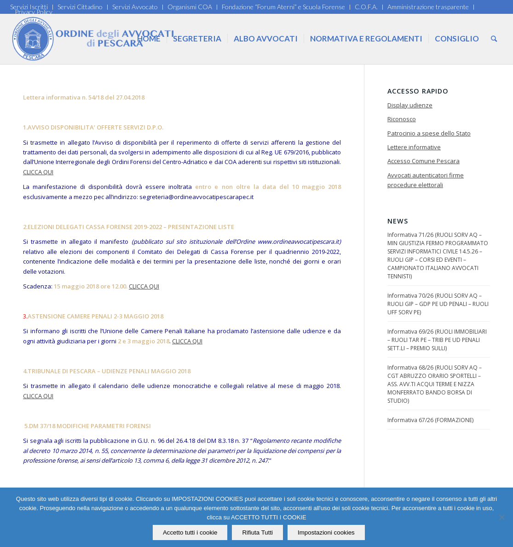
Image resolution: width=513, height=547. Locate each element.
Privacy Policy (33, 12)
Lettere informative (414, 147)
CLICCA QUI (38, 172)
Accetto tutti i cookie (190, 532)
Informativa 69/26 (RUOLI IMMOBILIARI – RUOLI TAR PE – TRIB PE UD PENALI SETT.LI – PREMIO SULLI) (437, 340)
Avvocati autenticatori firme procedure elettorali (425, 180)
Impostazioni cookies (326, 532)
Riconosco (401, 119)
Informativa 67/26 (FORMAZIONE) (430, 420)
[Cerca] (494, 38)
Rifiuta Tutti (257, 532)
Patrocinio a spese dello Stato (429, 133)
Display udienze (409, 105)
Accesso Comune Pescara (423, 161)
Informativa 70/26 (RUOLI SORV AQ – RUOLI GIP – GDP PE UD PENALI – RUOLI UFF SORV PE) (438, 304)
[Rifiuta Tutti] (501, 517)
